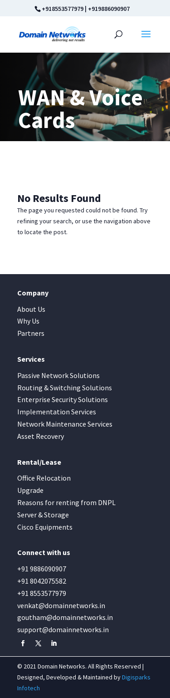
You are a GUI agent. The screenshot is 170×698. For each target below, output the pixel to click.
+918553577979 (62, 9)
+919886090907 (109, 9)
